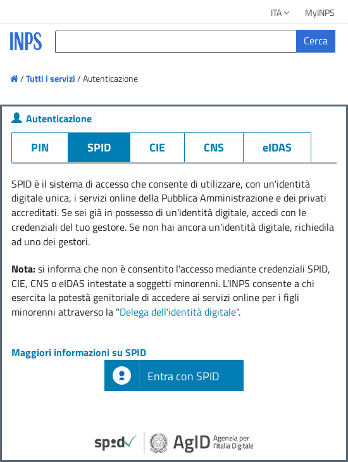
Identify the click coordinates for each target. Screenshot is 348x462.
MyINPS (320, 12)
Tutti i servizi (50, 78)
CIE (157, 147)
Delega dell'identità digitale (178, 311)
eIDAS (277, 147)
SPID (99, 147)
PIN (40, 147)
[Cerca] (315, 41)
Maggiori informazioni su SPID (78, 352)
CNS (214, 147)
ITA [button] (281, 12)
